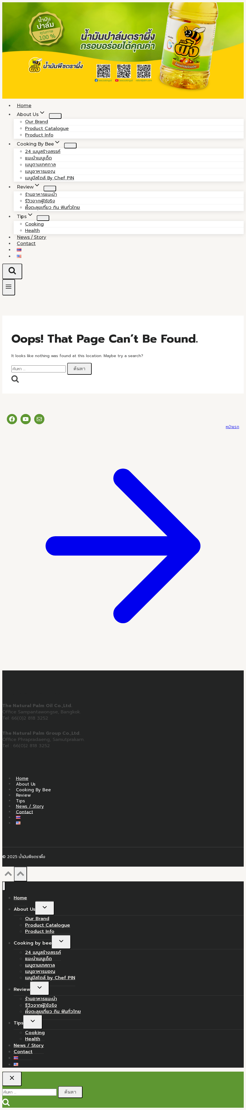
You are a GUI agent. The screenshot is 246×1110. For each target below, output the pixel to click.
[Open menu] (8, 287)
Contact (26, 243)
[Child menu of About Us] (55, 116)
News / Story (30, 806)
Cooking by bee (33, 789)
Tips (20, 801)
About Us (26, 784)
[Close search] (12, 1079)
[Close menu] (3, 886)
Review (23, 795)
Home (22, 778)
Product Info (39, 931)
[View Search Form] (12, 271)
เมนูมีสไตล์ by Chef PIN (49, 178)
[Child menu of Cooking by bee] (70, 145)
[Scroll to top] (8, 875)
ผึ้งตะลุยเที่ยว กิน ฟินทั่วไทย (52, 207)
